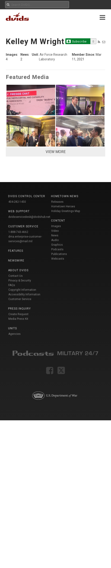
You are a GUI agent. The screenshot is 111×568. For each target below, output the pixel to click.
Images (56, 226)
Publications (59, 254)
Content (58, 220)
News (54, 235)
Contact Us (15, 275)
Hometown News (64, 196)
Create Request (18, 314)
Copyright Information (22, 289)
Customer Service (19, 299)
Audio (55, 240)
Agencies (14, 334)
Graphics (57, 244)
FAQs (11, 285)
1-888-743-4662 (18, 232)
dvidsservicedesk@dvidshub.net (29, 217)
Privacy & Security (19, 280)
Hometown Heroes (63, 206)
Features (15, 250)
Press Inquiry (19, 308)
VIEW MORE (56, 152)
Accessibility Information (24, 294)
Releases (57, 201)
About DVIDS (18, 270)
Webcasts (57, 258)
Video (55, 230)
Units (12, 328)
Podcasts (57, 249)
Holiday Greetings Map (65, 211)
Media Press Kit (18, 318)
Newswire (16, 260)
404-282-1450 (17, 201)
